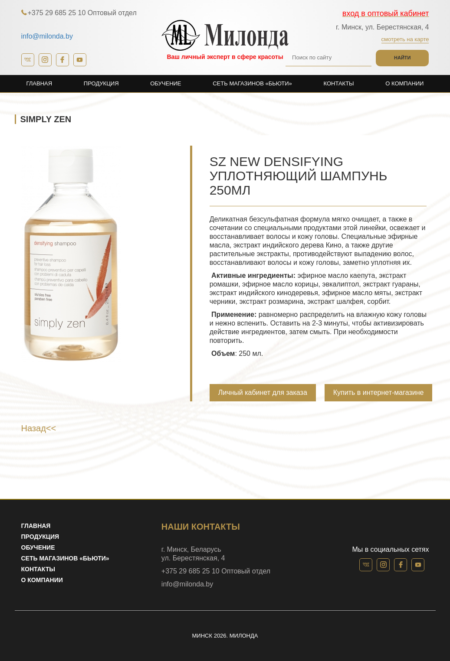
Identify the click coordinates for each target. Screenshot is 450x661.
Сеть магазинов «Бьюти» (252, 83)
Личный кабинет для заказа (262, 392)
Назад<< (38, 428)
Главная (39, 83)
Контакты (338, 83)
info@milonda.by (47, 36)
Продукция (101, 83)
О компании (404, 83)
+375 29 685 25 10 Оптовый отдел (82, 12)
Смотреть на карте (405, 39)
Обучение (165, 83)
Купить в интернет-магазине (378, 392)
